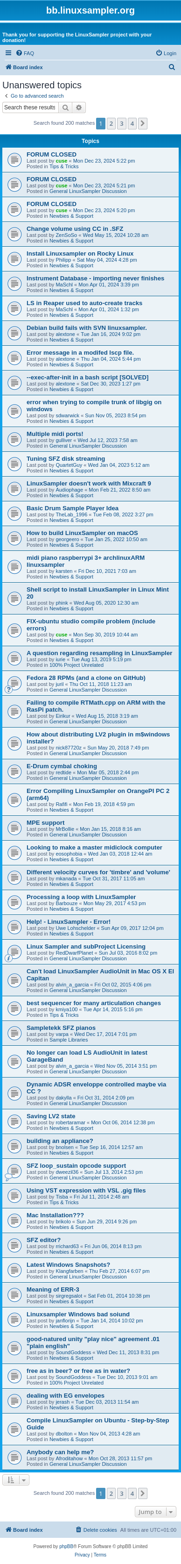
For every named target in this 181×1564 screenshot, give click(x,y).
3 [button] (121, 123)
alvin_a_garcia (72, 984)
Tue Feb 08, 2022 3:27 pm (123, 514)
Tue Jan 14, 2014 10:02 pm (112, 1320)
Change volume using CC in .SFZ (75, 228)
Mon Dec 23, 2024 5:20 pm (104, 210)
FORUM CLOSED (52, 154)
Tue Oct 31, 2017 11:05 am (114, 878)
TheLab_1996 (71, 514)
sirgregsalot (69, 1296)
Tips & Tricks (64, 166)
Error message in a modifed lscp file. (80, 352)
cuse (61, 161)
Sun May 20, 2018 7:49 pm (118, 747)
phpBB (66, 1546)
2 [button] (111, 123)
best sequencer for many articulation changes (94, 1003)
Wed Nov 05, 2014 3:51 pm (126, 1066)
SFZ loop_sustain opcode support (76, 1165)
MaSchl (64, 284)
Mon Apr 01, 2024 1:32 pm (108, 309)
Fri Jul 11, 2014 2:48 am (101, 1197)
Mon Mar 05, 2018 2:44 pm (108, 772)
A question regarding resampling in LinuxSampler (99, 653)
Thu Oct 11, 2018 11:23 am (101, 684)
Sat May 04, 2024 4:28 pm (107, 260)
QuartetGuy (69, 465)
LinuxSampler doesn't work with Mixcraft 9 (89, 483)
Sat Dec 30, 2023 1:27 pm (110, 383)
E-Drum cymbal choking (62, 766)
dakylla (63, 1097)
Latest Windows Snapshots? (68, 1264)
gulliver (64, 440)
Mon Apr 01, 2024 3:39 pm (108, 284)
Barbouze (66, 903)
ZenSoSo (66, 235)
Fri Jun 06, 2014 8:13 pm (112, 1246)
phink (62, 603)
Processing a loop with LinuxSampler (81, 896)
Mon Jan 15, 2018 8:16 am (110, 829)
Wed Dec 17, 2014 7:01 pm (105, 1034)
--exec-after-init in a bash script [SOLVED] (87, 377)
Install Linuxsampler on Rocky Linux (80, 253)
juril (59, 684)
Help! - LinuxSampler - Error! (69, 921)
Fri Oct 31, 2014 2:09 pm (105, 1097)
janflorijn (65, 1320)
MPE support (45, 822)
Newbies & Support (71, 216)
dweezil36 (67, 1172)
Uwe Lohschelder (75, 928)
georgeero (67, 539)
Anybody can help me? (60, 1452)
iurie (60, 659)
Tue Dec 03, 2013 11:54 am (107, 1402)
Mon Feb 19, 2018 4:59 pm (104, 804)
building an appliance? (60, 1140)
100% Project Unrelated (76, 665)
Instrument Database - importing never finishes (95, 278)
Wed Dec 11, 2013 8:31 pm (128, 1352)
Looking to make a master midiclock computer (94, 847)
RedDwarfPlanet (74, 953)
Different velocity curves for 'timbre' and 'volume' (98, 872)
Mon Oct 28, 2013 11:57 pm (120, 1458)
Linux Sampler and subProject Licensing (86, 946)
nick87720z (69, 747)
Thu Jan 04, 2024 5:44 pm (110, 359)
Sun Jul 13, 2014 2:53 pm (113, 1172)
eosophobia (69, 854)
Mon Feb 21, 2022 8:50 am (119, 490)
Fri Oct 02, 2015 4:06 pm (123, 984)
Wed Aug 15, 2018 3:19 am (107, 716)
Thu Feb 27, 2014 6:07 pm (119, 1271)
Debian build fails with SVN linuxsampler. (87, 327)
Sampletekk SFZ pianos (61, 1027)
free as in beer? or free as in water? (78, 1370)
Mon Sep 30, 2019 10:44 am (105, 634)
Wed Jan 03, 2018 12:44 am (120, 854)
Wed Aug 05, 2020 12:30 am (106, 603)
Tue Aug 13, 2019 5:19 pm (101, 659)
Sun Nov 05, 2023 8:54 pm (115, 415)
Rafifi (61, 804)
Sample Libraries (68, 1040)
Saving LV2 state (51, 1116)
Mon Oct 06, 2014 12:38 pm (122, 1122)
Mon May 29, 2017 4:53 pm (115, 903)
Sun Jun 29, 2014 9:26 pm (107, 1221)
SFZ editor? (44, 1239)
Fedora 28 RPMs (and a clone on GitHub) (86, 677)
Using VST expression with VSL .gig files (86, 1190)
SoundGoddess (73, 1352)
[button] (142, 123)
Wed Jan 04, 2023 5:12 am (118, 465)
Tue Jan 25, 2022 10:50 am (116, 539)
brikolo (63, 1221)
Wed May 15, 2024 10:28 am (115, 235)
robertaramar (70, 1122)
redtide (63, 772)
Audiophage (69, 490)
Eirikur (63, 716)
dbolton (64, 1433)
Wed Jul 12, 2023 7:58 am (107, 440)
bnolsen (65, 1147)
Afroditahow (69, 1458)
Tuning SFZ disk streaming (66, 458)
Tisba (62, 1197)
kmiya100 (66, 1009)
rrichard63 (67, 1246)
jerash (63, 1402)
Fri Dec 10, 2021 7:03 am (107, 571)
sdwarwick (67, 415)
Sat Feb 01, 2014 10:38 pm (119, 1296)
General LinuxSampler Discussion (88, 191)
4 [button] (132, 123)
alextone (65, 334)
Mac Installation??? (55, 1215)
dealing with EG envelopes (65, 1395)
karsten (64, 571)
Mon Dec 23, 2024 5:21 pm (104, 185)
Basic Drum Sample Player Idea (72, 508)
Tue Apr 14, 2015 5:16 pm (113, 1009)
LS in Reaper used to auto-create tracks (84, 303)
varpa (62, 1034)
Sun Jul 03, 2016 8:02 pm (128, 953)
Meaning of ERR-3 (53, 1289)
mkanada (66, 878)
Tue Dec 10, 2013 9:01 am (127, 1377)
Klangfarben (69, 1271)
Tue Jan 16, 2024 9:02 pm (110, 334)
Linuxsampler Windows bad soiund (78, 1314)
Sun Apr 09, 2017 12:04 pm (132, 928)
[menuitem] (24, 53)
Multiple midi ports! (55, 433)
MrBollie (65, 829)
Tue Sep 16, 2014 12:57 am (111, 1147)
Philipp (63, 260)
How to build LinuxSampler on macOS (82, 532)
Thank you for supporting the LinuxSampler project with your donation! (77, 37)
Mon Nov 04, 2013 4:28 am (109, 1433)
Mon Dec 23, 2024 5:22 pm (104, 161)
